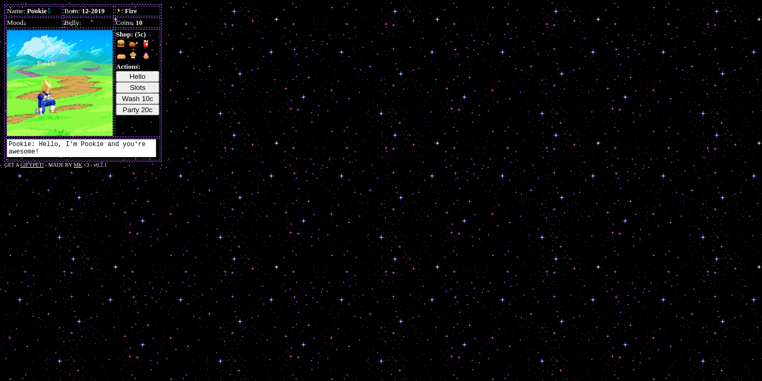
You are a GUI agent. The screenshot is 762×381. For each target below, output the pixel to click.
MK (78, 165)
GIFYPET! (31, 165)
